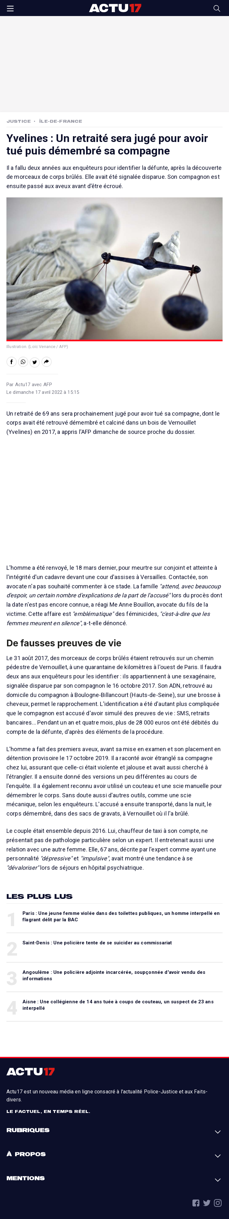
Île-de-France (60, 121)
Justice (18, 121)
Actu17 (115, 8)
